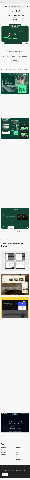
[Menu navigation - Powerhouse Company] (15, 377)
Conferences (4, 457)
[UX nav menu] (15, 307)
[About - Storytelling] (15, 218)
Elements (3, 452)
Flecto (15, 19)
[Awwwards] (5, 6)
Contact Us (18, 459)
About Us (18, 457)
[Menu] (15, 399)
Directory (3, 454)
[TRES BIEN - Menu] (15, 330)
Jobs (17, 450)
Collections (4, 450)
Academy (18, 447)
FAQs (17, 454)
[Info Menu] (15, 284)
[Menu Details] (15, 261)
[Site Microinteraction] (15, 195)
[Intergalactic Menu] (15, 422)
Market (17, 452)
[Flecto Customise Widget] (15, 173)
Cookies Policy (22, 470)
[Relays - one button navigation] (15, 354)
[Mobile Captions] (15, 128)
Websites (3, 447)
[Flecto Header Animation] (15, 105)
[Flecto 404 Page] (15, 150)
